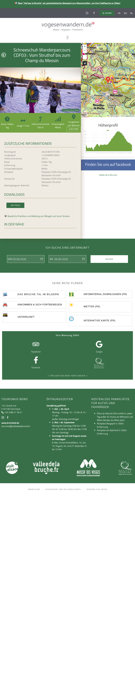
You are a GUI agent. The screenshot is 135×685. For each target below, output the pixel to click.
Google (99, 351)
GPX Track (15, 205)
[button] (67, 37)
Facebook (35, 367)
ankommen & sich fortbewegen (39, 304)
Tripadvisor (36, 351)
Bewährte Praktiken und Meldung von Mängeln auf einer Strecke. (39, 216)
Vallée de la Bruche (108, 175)
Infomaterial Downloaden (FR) (105, 294)
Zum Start (74, 129)
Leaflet (110, 116)
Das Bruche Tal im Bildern (38, 294)
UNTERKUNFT (26, 317)
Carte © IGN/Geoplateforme (124, 116)
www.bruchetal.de (10, 422)
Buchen (109, 259)
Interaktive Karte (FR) (99, 320)
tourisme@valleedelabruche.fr (15, 426)
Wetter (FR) (92, 306)
